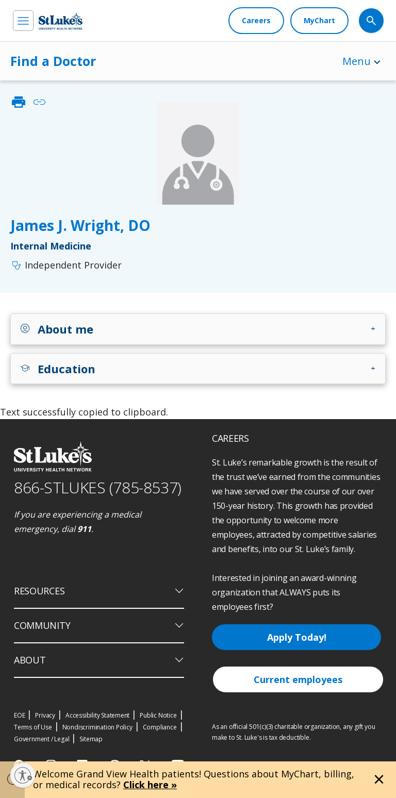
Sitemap (91, 739)
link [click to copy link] (39, 102)
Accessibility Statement (97, 715)
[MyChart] (319, 20)
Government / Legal (41, 739)
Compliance (160, 727)
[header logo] (60, 20)
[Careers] (256, 20)
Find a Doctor (53, 61)
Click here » (150, 784)
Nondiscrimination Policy (97, 727)
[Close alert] (379, 779)
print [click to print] (18, 102)
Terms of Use (33, 727)
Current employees (298, 679)
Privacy (45, 715)
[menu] (23, 20)
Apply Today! (296, 637)
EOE (19, 715)
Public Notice (158, 715)
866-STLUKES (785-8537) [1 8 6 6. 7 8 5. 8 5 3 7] (98, 487)
